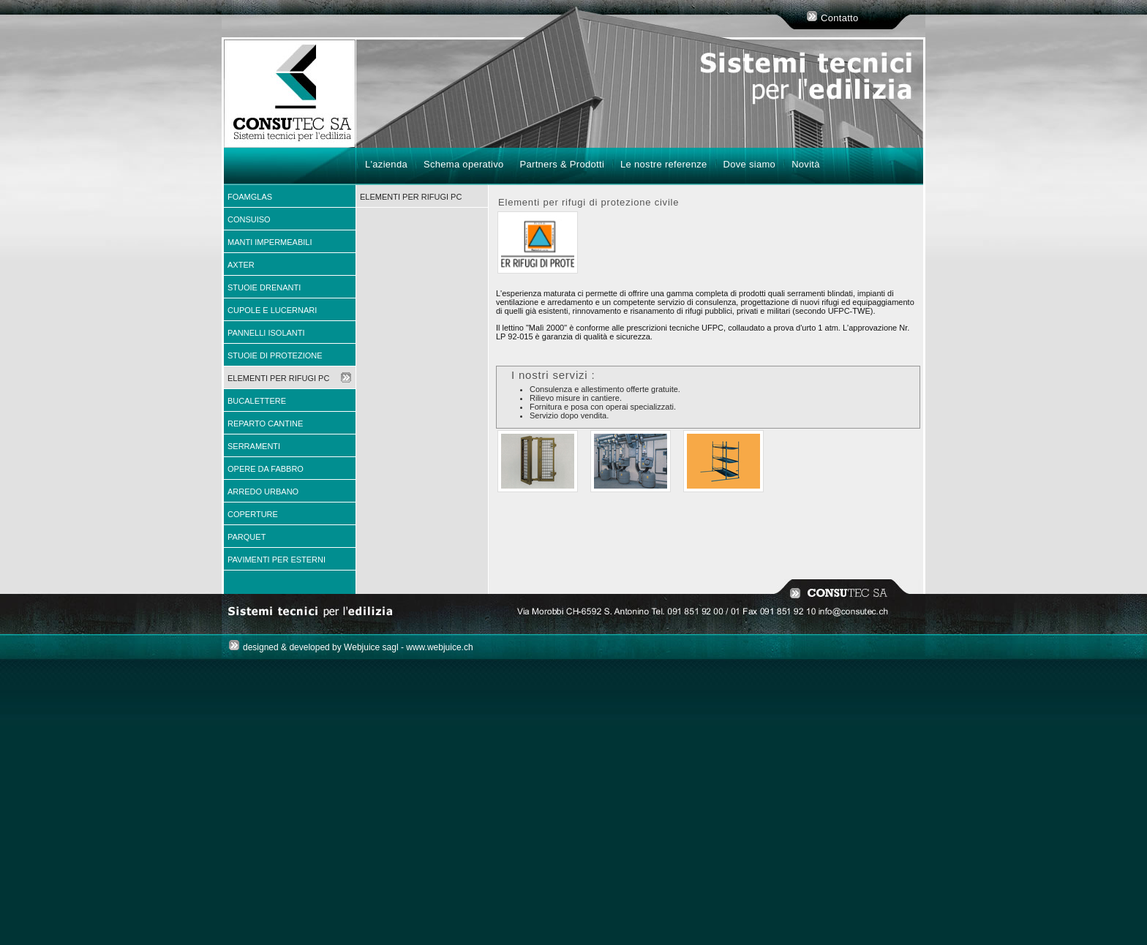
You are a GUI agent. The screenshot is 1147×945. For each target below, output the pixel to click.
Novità (805, 164)
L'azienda (386, 164)
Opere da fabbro (265, 468)
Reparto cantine (265, 423)
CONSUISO (249, 219)
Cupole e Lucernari (272, 310)
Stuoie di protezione (275, 355)
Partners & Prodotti (562, 164)
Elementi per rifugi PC (278, 378)
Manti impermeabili (269, 242)
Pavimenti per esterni (276, 559)
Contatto (840, 17)
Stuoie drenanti (264, 287)
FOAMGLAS (249, 196)
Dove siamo (749, 164)
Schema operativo (464, 164)
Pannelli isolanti (266, 332)
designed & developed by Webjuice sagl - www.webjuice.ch (358, 647)
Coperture (252, 514)
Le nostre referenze (663, 164)
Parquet (246, 536)
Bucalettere (256, 400)
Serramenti (253, 446)
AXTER (241, 264)
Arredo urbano (262, 491)
